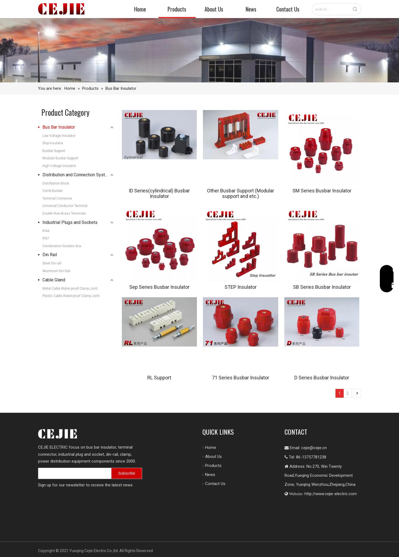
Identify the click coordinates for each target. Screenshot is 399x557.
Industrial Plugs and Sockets (69, 222)
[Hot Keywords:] (355, 9)
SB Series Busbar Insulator (322, 287)
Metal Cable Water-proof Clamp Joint (69, 288)
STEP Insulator (241, 287)
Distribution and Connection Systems (77, 174)
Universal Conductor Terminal (64, 206)
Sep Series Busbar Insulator (159, 287)
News (207, 474)
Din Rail (49, 254)
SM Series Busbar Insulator (321, 191)
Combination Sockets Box (61, 246)
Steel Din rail (51, 263)
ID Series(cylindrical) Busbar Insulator (159, 193)
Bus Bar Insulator (58, 127)
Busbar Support (53, 151)
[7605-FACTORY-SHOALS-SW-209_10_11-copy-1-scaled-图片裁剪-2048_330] (199, 50)
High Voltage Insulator (59, 166)
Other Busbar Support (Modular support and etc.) (240, 193)
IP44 (45, 231)
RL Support (159, 377)
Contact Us (212, 483)
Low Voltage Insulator (58, 136)
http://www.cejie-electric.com (330, 494)
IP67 (45, 238)
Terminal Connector (57, 198)
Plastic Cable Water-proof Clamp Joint (70, 296)
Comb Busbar (52, 191)
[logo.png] (57, 433)
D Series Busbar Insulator (321, 377)
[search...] (330, 9)
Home (207, 447)
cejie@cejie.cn (313, 448)
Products (210, 465)
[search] (80, 474)
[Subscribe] (133, 473)
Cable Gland (53, 279)
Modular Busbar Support (60, 158)
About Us (210, 456)
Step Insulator (52, 143)
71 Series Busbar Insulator (240, 377)
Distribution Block (55, 183)
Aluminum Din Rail (56, 271)
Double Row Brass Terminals (64, 213)
